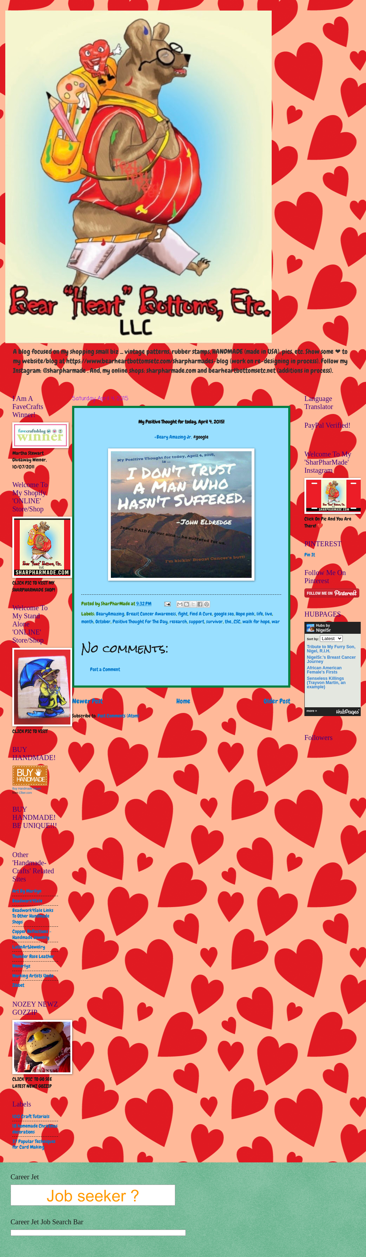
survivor (214, 621)
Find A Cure (201, 614)
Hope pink (245, 614)
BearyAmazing (110, 614)
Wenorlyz (21, 966)
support (196, 621)
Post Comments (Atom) (118, 716)
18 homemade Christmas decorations (35, 1129)
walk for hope (256, 621)
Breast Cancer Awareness (151, 614)
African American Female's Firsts (324, 670)
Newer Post (87, 701)
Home (183, 701)
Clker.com (25, 793)
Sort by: (313, 638)
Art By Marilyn (27, 891)
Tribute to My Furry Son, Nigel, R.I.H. (331, 649)
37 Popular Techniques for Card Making (34, 1144)
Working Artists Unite (32, 975)
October (103, 621)
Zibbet (18, 985)
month (87, 621)
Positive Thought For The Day (140, 621)
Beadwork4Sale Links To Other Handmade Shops (32, 916)
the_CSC (232, 621)
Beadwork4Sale (27, 901)
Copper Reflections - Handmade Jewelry (31, 934)
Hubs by (319, 628)
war (276, 621)
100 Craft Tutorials (31, 1116)
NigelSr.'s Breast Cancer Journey (331, 659)
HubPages (347, 712)
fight (183, 614)
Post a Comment (105, 669)
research (178, 621)
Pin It (309, 554)
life (260, 614)
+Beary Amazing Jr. (173, 437)
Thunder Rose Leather (33, 956)
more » (312, 711)
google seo (224, 614)
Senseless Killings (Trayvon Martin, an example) (326, 682)
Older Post (277, 701)
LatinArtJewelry (28, 947)
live (268, 614)
